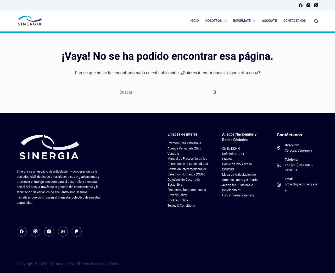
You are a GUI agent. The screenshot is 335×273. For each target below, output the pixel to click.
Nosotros (217, 21)
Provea (227, 159)
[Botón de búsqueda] (214, 92)
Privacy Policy (177, 195)
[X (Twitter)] (316, 5)
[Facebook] (301, 5)
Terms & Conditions (181, 205)
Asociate (269, 21)
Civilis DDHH (231, 149)
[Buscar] (316, 21)
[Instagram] (308, 5)
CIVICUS (228, 169)
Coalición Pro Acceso (237, 164)
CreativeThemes (109, 263)
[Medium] (63, 232)
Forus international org (238, 195)
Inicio (194, 21)
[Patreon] (77, 232)
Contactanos (294, 21)
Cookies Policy (178, 200)
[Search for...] (162, 92)
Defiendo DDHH (233, 154)
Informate (245, 21)
